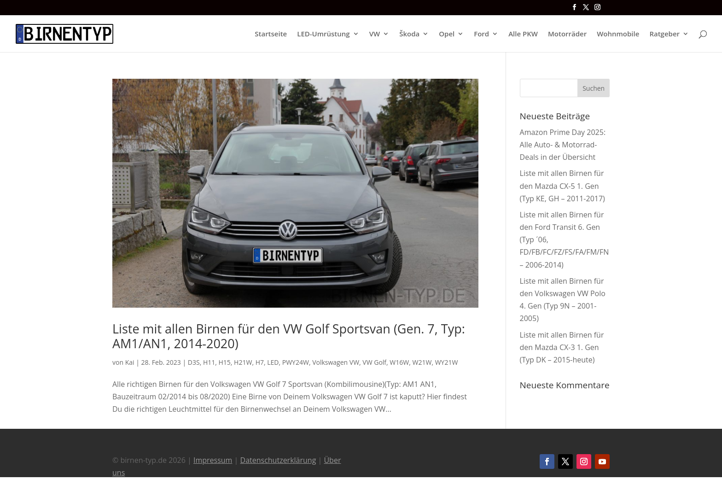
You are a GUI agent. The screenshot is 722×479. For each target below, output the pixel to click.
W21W (422, 362)
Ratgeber (664, 34)
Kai (129, 362)
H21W (243, 362)
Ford (481, 34)
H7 (260, 362)
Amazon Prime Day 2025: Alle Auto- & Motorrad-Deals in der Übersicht (563, 144)
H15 (225, 362)
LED (273, 362)
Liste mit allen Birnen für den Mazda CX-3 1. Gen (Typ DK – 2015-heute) (562, 347)
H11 (209, 362)
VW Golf (374, 362)
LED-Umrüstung (323, 34)
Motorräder (567, 34)
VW (374, 34)
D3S (194, 362)
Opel (446, 34)
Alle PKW (523, 34)
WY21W (446, 362)
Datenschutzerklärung (278, 460)
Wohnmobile (618, 34)
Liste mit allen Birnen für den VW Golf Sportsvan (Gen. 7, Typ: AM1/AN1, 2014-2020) (288, 336)
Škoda (409, 34)
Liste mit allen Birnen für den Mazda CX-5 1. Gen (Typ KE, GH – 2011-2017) (562, 185)
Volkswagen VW (335, 362)
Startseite (271, 34)
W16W (399, 362)
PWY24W (295, 362)
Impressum (212, 460)
